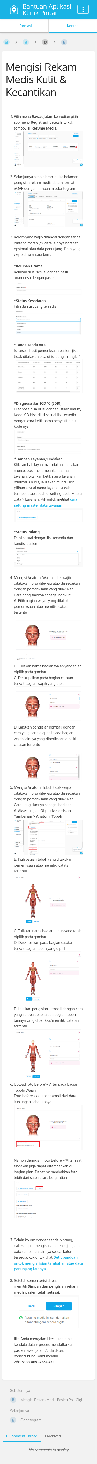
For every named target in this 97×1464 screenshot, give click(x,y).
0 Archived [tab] (52, 1436)
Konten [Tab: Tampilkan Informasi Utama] (73, 26)
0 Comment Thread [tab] (22, 1436)
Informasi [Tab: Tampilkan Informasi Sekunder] (24, 26)
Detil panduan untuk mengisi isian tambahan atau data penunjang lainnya (48, 1263)
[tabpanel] (48, 1450)
